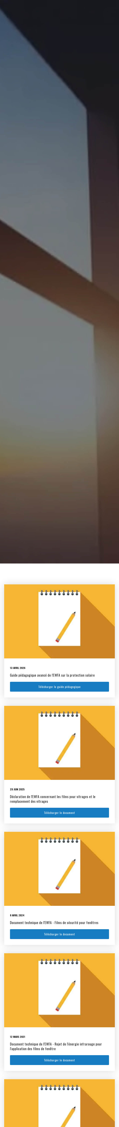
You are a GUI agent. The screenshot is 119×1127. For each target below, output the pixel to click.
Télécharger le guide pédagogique (59, 687)
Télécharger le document (59, 813)
